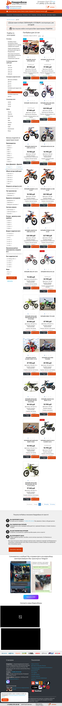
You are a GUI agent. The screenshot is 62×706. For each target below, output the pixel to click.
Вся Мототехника (11, 19)
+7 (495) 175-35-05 (29, 521)
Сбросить (10, 281)
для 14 (9, 92)
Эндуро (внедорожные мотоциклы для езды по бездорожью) (14, 50)
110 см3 (10, 67)
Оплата (19, 11)
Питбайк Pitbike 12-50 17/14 (31, 189)
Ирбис (9, 124)
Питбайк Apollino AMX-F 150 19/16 (47, 103)
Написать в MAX (30, 597)
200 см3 (10, 74)
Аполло (10, 122)
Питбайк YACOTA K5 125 (31, 103)
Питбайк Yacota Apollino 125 (31, 60)
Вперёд (46, 504)
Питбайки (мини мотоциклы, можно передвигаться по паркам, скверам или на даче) (14, 44)
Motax (9, 131)
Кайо (9, 126)
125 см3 (10, 69)
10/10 (9, 102)
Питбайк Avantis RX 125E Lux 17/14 (31, 147)
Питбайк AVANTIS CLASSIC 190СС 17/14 (31, 358)
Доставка (15, 11)
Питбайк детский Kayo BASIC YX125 (31, 441)
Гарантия (38, 11)
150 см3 (10, 72)
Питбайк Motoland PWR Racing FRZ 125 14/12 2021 (31, 400)
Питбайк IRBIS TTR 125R (47, 316)
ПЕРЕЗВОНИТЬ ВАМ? (15, 8)
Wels (9, 120)
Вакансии (33, 679)
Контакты (42, 11)
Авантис (10, 114)
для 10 (9, 81)
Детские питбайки (12, 79)
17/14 (9, 106)
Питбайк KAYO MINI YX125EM (47, 358)
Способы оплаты (35, 674)
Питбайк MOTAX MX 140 (47, 146)
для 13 (9, 90)
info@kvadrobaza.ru (14, 679)
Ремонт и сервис (25, 11)
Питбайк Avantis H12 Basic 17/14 (47, 399)
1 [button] (27, 57)
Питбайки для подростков (14, 88)
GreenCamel (11, 128)
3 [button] (31, 57)
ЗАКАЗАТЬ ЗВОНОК (15, 549)
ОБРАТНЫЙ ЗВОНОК (26, 704)
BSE (9, 118)
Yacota (9, 112)
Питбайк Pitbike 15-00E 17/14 (48, 231)
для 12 (9, 86)
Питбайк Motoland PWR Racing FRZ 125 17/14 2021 (31, 318)
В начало (29, 504)
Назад (36, 504)
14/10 (9, 104)
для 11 (9, 83)
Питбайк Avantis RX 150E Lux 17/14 (31, 231)
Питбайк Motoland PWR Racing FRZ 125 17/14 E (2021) (31, 484)
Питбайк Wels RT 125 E (31, 271)
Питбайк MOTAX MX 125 (47, 271)
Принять (5, 699)
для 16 (9, 96)
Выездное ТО (32, 11)
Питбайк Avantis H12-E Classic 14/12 (47, 441)
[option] (31, 47)
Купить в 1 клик (27, 78)
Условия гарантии (35, 676)
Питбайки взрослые (13, 94)
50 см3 (9, 65)
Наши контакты (35, 664)
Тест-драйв (34, 672)
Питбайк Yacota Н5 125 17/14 (47, 60)
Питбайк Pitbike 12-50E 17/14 (48, 189)
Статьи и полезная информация (39, 678)
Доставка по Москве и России (38, 665)
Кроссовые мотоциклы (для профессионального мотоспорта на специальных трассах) (14, 56)
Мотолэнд (10, 116)
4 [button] (33, 57)
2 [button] (29, 57)
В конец (52, 504)
